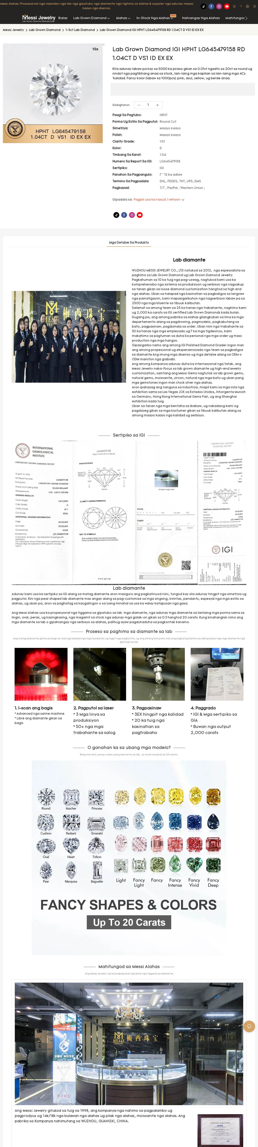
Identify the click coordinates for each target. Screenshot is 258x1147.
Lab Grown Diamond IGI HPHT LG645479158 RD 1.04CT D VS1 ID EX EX (152, 30)
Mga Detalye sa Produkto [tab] (129, 242)
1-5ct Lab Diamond (80, 30)
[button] (246, 18)
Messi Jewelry (13, 30)
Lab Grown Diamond (45, 30)
